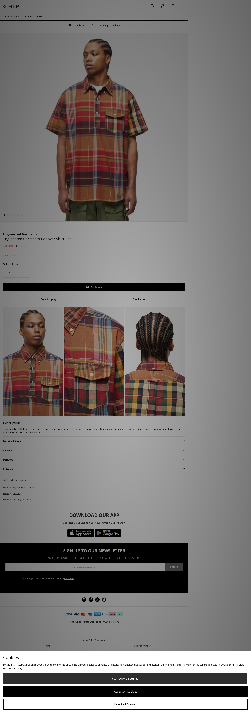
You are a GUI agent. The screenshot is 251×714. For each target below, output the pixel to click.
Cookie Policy (15, 668)
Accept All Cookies (125, 691)
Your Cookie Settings (125, 678)
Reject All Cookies (125, 704)
